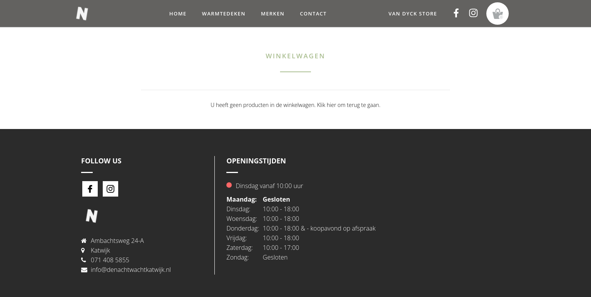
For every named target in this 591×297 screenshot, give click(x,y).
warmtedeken (224, 13)
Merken (272, 13)
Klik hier (326, 105)
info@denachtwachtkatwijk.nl (131, 269)
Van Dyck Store (413, 13)
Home (177, 13)
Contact (313, 13)
